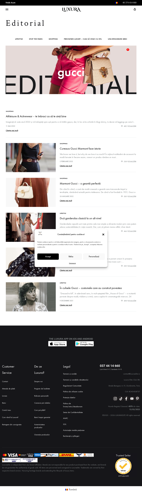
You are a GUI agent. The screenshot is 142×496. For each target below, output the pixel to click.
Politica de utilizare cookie (73, 391)
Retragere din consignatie (11, 423)
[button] (103, 234)
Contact (5, 380)
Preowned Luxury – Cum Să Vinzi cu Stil (83, 39)
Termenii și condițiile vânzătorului (75, 379)
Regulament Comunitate (72, 385)
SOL (64, 423)
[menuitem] (116, 3)
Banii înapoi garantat (42, 416)
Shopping (53, 39)
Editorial (25, 23)
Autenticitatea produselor (39, 425)
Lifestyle (19, 39)
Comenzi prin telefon (42, 402)
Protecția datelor (69, 396)
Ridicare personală (41, 395)
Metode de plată (8, 388)
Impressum (72, 263)
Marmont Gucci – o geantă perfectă (80, 183)
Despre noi (38, 380)
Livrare (4, 395)
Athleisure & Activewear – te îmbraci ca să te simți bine (36, 116)
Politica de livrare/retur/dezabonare (72, 404)
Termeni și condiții (70, 373)
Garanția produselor (42, 434)
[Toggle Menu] (7, 9)
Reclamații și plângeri (71, 435)
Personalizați (94, 256)
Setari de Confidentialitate (73, 411)
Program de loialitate (42, 388)
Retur (4, 402)
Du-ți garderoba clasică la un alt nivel (80, 218)
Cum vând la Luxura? (10, 416)
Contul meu (6, 409)
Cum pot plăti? (39, 409)
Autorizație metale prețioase (73, 429)
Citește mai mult (12, 130)
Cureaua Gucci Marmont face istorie (80, 148)
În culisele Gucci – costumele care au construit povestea (91, 287)
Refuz (71, 256)
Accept (48, 256)
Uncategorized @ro (117, 39)
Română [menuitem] (73, 488)
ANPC (65, 417)
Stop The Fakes (35, 39)
